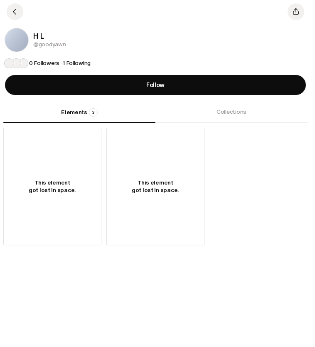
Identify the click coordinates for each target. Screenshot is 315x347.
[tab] (79, 115)
